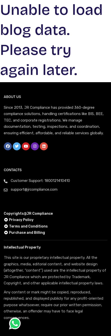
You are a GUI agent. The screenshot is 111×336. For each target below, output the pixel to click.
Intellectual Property (22, 247)
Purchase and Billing (24, 233)
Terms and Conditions (26, 226)
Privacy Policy (19, 220)
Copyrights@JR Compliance (28, 213)
